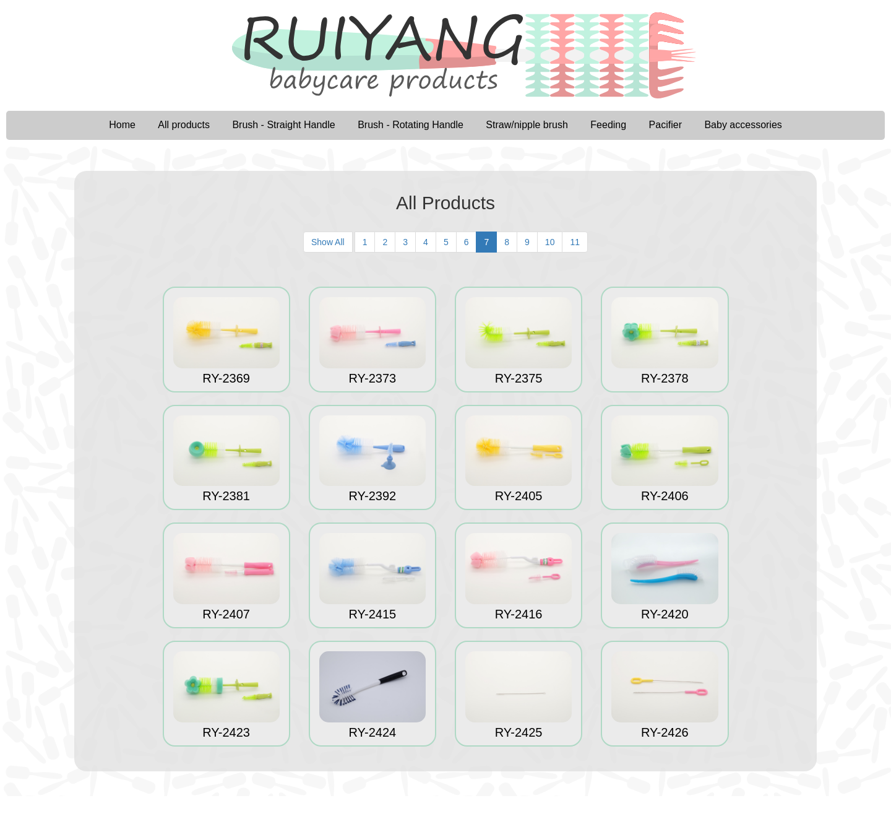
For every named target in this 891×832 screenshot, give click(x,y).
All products (184, 124)
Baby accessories (742, 124)
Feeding (608, 124)
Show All (328, 242)
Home (122, 124)
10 (550, 242)
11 (575, 242)
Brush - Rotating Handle (410, 124)
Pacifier (665, 124)
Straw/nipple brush (527, 124)
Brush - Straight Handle (283, 124)
